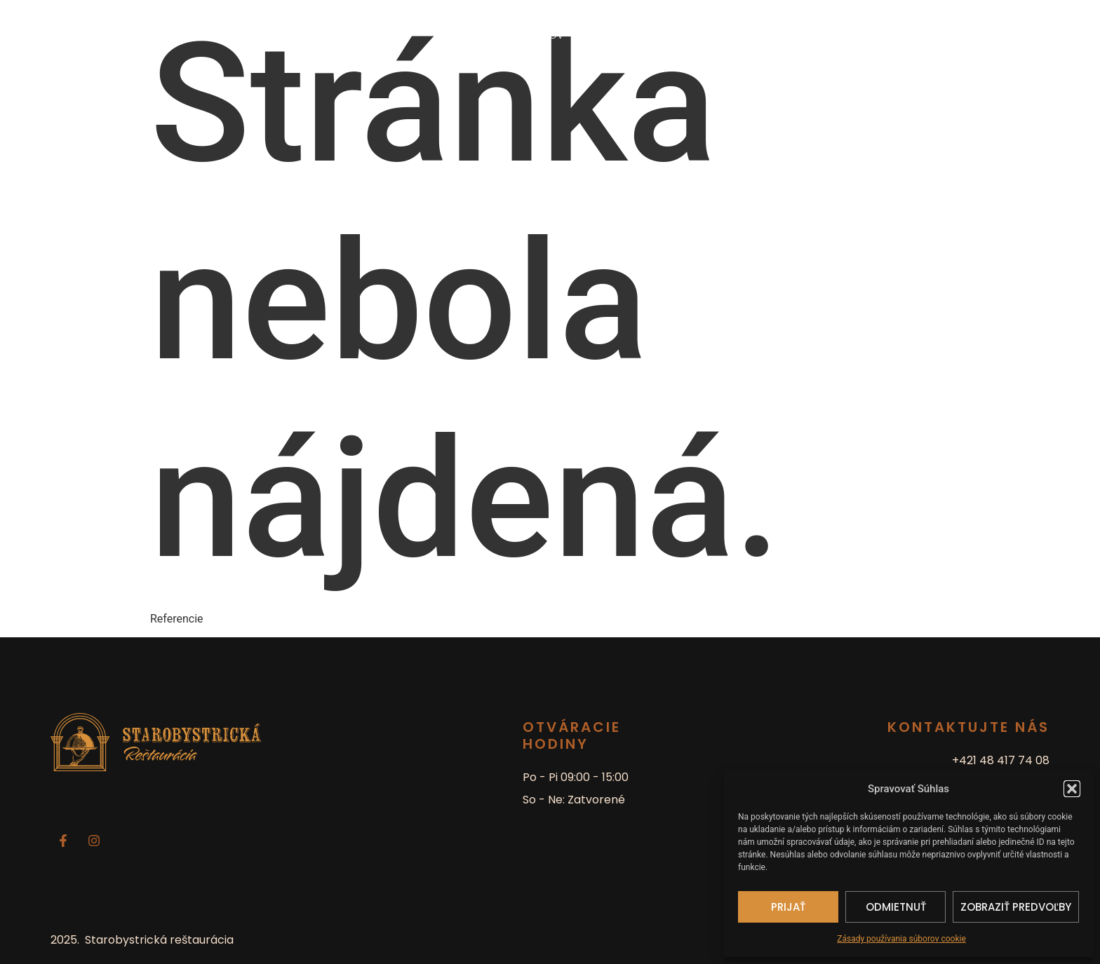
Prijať (788, 906)
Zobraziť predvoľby (1015, 906)
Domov (544, 35)
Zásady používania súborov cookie (901, 939)
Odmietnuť (896, 906)
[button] (1072, 789)
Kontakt (777, 35)
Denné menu (613, 35)
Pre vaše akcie (699, 35)
